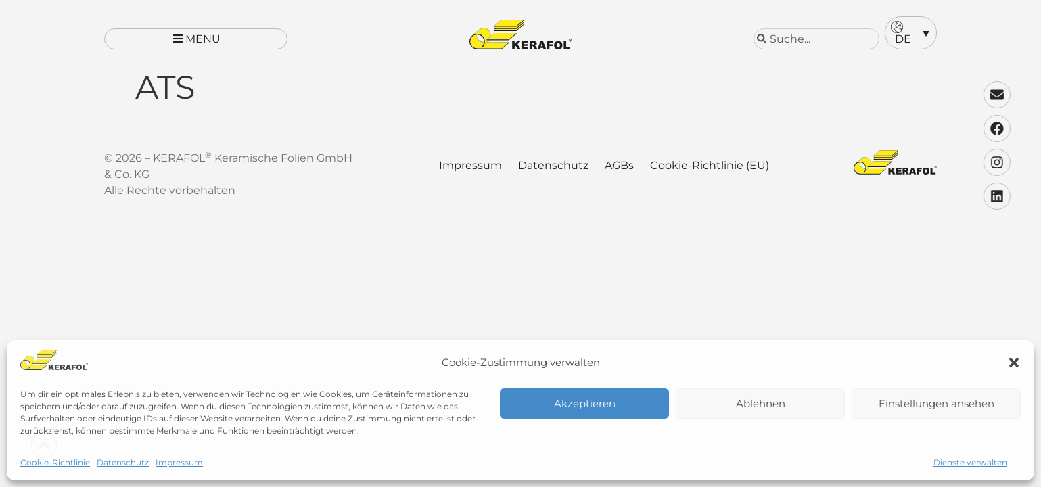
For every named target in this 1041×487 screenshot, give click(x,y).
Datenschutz (123, 462)
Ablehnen (760, 403)
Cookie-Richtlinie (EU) (709, 176)
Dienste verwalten (970, 462)
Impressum (179, 462)
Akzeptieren (585, 403)
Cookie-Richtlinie (55, 462)
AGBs (619, 176)
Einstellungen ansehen (936, 403)
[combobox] (816, 38)
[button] (1014, 362)
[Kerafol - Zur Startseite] (520, 34)
